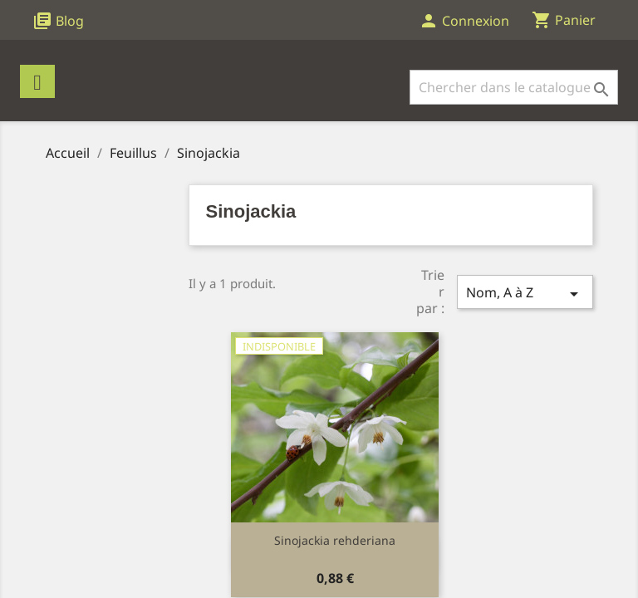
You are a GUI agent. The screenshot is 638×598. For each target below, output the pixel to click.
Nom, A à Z (525, 293)
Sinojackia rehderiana (334, 540)
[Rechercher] (514, 87)
